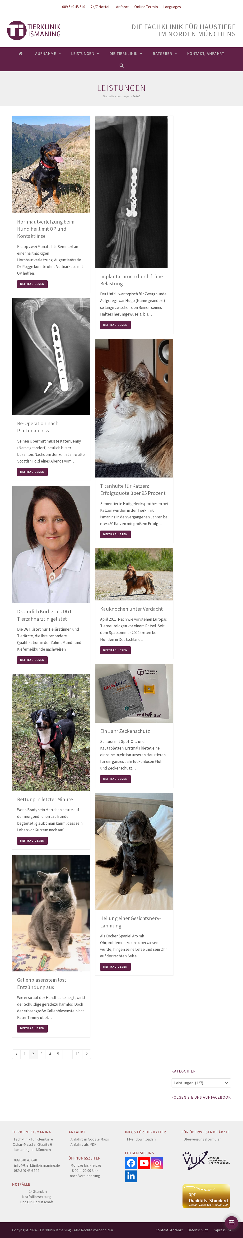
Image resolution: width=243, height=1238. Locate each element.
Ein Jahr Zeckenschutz (125, 731)
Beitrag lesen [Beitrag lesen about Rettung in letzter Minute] (32, 841)
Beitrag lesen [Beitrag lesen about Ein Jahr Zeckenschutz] (115, 779)
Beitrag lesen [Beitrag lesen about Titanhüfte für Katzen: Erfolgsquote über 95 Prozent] (115, 534)
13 (79, 1054)
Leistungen (123, 96)
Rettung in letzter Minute (45, 799)
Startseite (108, 96)
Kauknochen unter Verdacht (131, 608)
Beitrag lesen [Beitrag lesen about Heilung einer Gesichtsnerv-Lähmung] (115, 967)
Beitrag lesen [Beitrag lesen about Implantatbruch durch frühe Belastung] (115, 325)
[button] (121, 65)
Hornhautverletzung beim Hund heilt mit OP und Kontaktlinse (46, 228)
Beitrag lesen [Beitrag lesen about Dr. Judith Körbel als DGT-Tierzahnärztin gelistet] (32, 660)
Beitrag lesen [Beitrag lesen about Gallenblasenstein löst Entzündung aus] (32, 1028)
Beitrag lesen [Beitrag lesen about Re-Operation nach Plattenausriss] (32, 472)
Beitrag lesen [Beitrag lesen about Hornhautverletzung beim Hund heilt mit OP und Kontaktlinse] (32, 284)
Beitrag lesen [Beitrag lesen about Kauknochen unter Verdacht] (115, 650)
